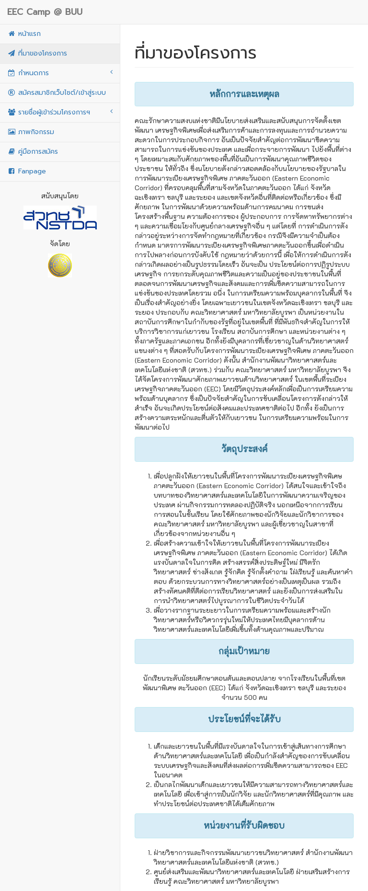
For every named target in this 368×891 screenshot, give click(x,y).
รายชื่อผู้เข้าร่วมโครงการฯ (60, 112)
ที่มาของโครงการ (37, 53)
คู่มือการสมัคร (32, 152)
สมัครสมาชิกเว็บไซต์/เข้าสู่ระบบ (56, 93)
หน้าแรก (24, 34)
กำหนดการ (60, 73)
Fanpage (26, 171)
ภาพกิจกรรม (30, 132)
